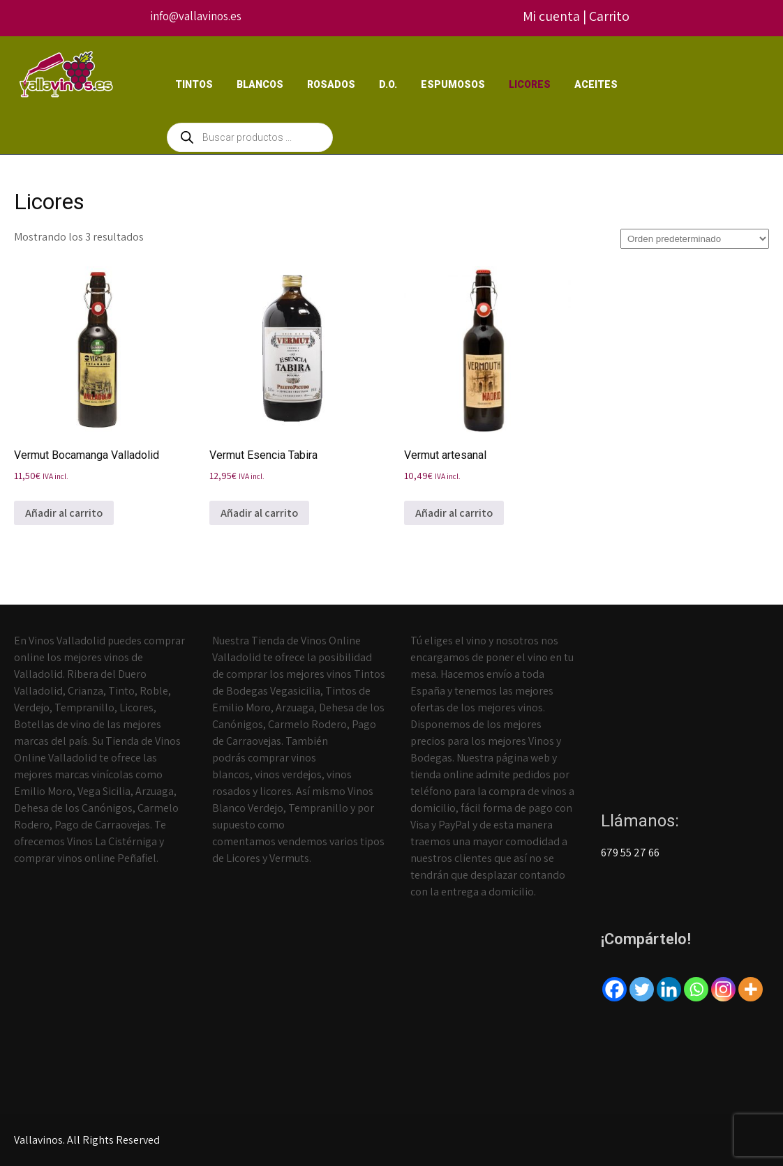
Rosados (331, 84)
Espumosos (453, 84)
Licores (530, 84)
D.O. (388, 84)
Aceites (596, 84)
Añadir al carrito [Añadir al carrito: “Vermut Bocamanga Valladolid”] (64, 513)
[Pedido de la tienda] (694, 239)
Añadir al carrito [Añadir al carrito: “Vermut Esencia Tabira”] (259, 513)
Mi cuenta (551, 16)
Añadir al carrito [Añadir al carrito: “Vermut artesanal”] (454, 513)
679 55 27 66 (630, 852)
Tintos (194, 84)
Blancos (260, 84)
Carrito (609, 16)
